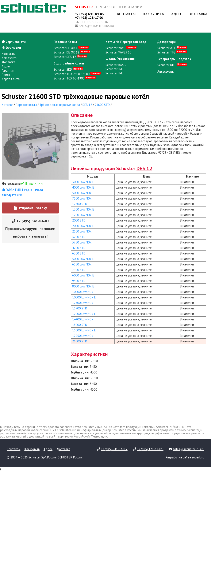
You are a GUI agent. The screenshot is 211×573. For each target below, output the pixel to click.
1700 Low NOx (82, 215)
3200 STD (78, 237)
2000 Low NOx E (83, 226)
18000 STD (79, 325)
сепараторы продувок (174, 58)
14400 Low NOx (82, 319)
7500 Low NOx (82, 198)
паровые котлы (65, 41)
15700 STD (79, 308)
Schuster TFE (172, 52)
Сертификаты (14, 41)
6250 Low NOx (82, 264)
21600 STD (79, 341)
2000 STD (78, 220)
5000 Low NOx (82, 193)
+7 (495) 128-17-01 (89, 17)
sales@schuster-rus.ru (96, 26)
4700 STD (78, 248)
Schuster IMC (114, 69)
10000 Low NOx (82, 292)
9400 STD (78, 281)
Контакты (126, 14)
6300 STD (78, 253)
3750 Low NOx (82, 242)
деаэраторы (166, 41)
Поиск (6, 75)
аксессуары (165, 71)
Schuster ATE (172, 48)
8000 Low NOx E (83, 286)
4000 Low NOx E (83, 187)
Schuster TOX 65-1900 (75, 78)
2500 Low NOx (82, 231)
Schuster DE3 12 (70, 57)
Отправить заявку (30, 208)
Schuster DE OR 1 (71, 48)
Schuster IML (114, 73)
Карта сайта (11, 79)
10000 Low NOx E (84, 297)
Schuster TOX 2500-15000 (77, 74)
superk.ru (198, 457)
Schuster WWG (121, 48)
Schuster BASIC (116, 65)
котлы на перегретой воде (126, 41)
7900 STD (78, 270)
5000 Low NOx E (83, 259)
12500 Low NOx (82, 303)
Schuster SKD (68, 69)
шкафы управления (120, 58)
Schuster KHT (172, 65)
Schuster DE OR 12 (72, 52)
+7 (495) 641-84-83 (89, 13)
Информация (11, 47)
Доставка (198, 14)
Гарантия (8, 70)
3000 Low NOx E (83, 182)
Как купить (153, 14)
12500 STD (79, 204)
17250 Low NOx (82, 336)
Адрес (176, 14)
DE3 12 (144, 168)
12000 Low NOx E (84, 314)
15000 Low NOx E (84, 330)
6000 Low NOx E (83, 275)
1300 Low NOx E (83, 209)
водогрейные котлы (69, 63)
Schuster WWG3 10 (118, 52)
